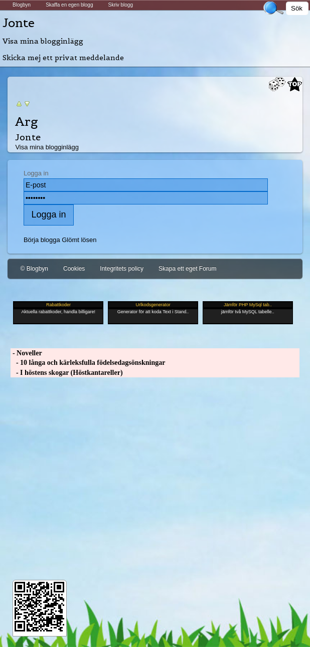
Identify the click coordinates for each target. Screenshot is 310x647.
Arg (26, 122)
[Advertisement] (155, 473)
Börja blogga (42, 240)
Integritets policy (121, 268)
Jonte (19, 23)
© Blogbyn (34, 268)
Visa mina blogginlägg (43, 41)
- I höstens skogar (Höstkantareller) (66, 372)
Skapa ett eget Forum (187, 268)
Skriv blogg (120, 5)
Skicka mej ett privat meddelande (63, 57)
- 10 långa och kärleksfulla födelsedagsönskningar (88, 362)
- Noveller (26, 353)
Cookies (74, 268)
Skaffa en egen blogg (69, 5)
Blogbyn (22, 5)
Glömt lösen (79, 240)
